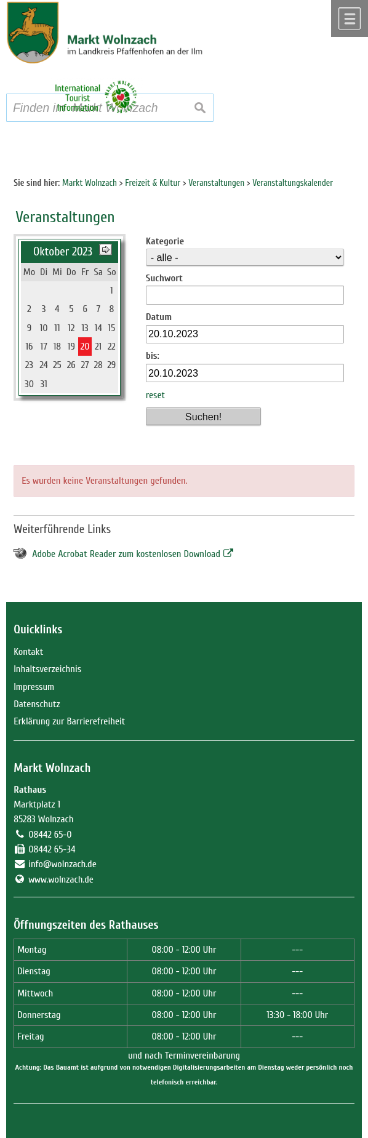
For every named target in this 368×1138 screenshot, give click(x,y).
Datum (159, 317)
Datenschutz (37, 704)
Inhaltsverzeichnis (47, 669)
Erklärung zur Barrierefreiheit (69, 721)
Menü (349, 18)
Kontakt (28, 651)
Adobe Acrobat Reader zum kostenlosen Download (126, 553)
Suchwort (164, 278)
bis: (152, 355)
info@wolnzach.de (62, 864)
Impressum (34, 686)
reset (156, 395)
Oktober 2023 (62, 251)
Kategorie (165, 241)
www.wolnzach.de (61, 879)
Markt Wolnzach (52, 768)
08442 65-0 (49, 834)
